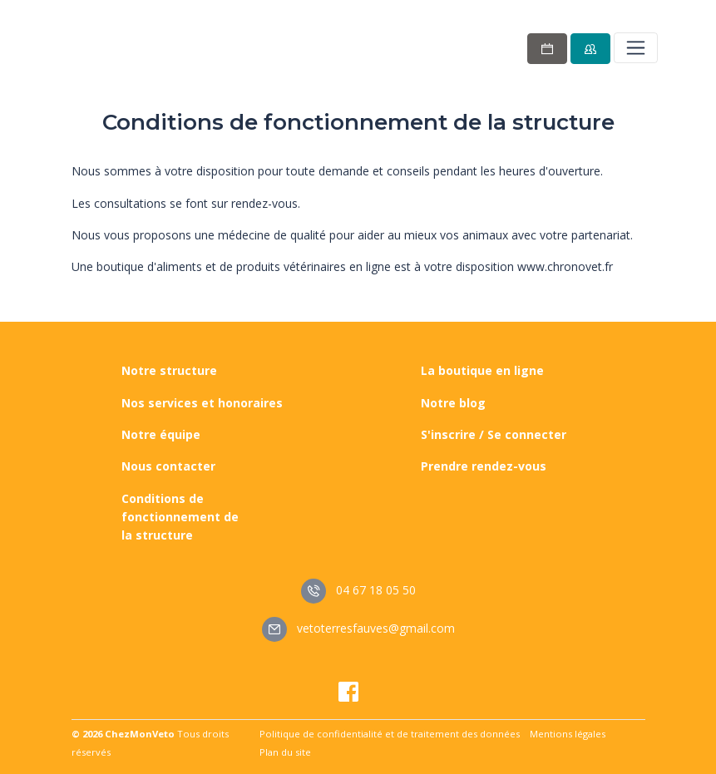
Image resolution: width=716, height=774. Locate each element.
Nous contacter (168, 466)
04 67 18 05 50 (358, 590)
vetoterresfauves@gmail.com (358, 628)
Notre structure (169, 370)
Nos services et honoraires (202, 403)
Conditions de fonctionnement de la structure (180, 517)
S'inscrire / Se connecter (493, 434)
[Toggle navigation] (635, 47)
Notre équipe (160, 434)
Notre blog (453, 403)
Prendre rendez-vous (483, 466)
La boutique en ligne (482, 370)
